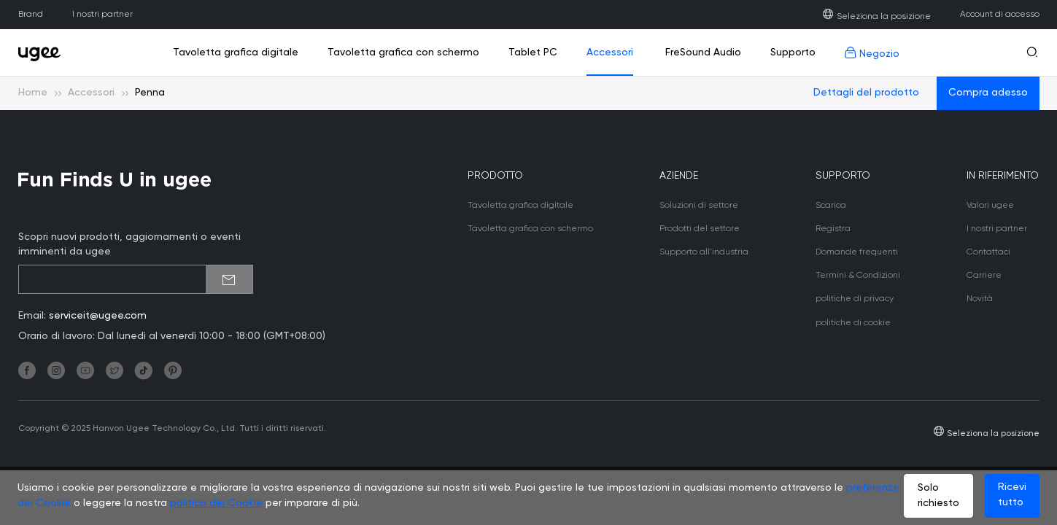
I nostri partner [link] (102, 14)
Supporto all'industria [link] (703, 252)
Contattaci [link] (988, 252)
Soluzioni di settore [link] (698, 205)
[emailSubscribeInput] (135, 279)
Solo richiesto (938, 495)
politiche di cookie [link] (853, 323)
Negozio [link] (872, 53)
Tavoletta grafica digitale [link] (235, 52)
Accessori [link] (609, 52)
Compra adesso (988, 93)
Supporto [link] (793, 52)
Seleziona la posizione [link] (876, 16)
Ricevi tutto (1012, 495)
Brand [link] (30, 14)
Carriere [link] (984, 275)
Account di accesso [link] (999, 14)
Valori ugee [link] (990, 205)
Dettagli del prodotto (866, 93)
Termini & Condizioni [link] (858, 275)
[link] (43, 52)
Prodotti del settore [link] (699, 229)
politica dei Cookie (216, 503)
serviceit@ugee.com (98, 316)
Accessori (91, 93)
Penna (150, 93)
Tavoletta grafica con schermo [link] (403, 52)
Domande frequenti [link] (857, 252)
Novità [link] (980, 299)
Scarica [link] (831, 205)
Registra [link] (833, 229)
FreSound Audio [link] (701, 52)
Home (32, 93)
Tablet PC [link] (532, 52)
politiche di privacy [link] (855, 299)
